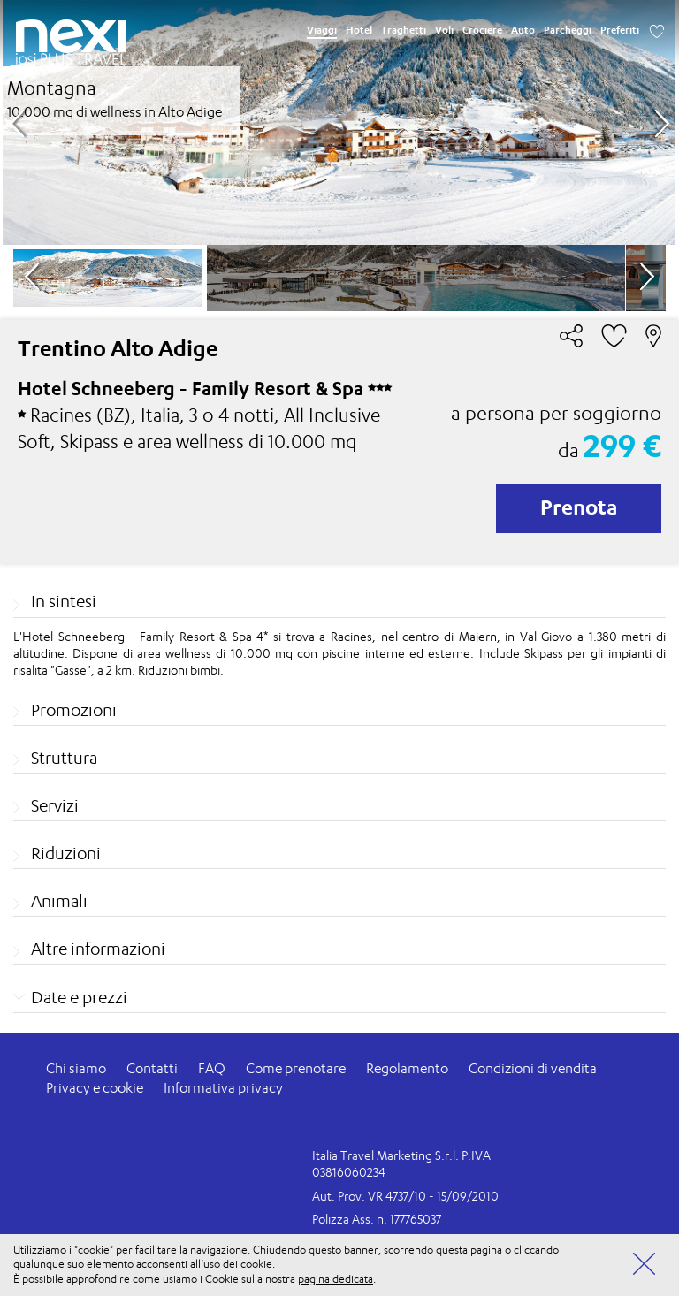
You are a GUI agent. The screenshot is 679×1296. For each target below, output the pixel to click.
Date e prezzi (79, 997)
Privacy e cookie (94, 1087)
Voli (444, 30)
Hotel (359, 30)
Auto (523, 30)
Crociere (482, 30)
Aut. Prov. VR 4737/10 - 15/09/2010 (405, 1195)
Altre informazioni (98, 948)
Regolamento (407, 1068)
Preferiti (619, 30)
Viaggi (322, 30)
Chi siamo (76, 1068)
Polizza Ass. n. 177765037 (376, 1218)
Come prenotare (296, 1068)
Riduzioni (66, 853)
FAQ (211, 1068)
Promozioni (74, 709)
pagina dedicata (335, 1278)
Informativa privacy (223, 1087)
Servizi (55, 805)
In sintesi (63, 601)
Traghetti (403, 30)
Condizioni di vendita (533, 1068)
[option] (339, 122)
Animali (59, 900)
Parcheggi (567, 30)
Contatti (152, 1068)
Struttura (64, 757)
